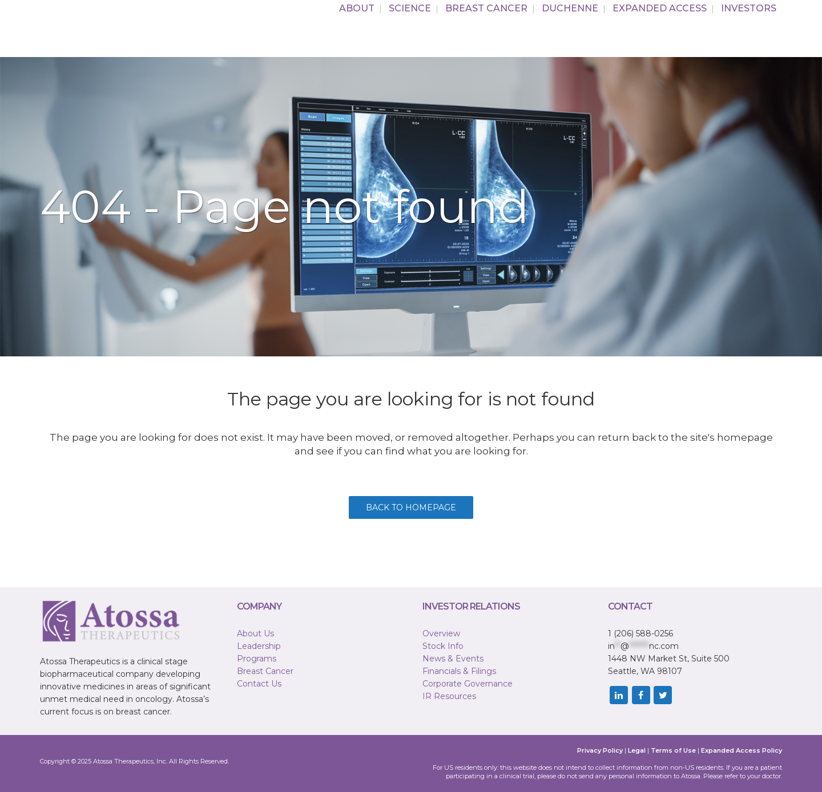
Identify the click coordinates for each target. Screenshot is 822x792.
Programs (256, 658)
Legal (637, 750)
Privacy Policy (600, 750)
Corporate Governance (467, 684)
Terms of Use (673, 750)
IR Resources (449, 696)
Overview (441, 633)
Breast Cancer (265, 671)
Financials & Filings (459, 671)
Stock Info (443, 646)
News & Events (452, 658)
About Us (255, 633)
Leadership (259, 646)
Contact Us (259, 684)
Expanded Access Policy (741, 750)
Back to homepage (411, 507)
